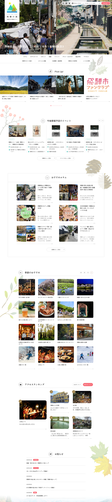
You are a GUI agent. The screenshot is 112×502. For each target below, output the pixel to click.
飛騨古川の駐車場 (72, 61)
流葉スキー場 (22, 295)
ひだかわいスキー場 (82, 295)
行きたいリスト (76, 3)
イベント (56, 57)
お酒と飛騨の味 (62, 295)
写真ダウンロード (63, 475)
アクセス (86, 57)
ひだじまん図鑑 (42, 61)
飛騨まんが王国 (54, 335)
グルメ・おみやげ (67, 57)
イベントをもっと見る (66, 158)
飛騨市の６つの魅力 (27, 61)
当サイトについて (19, 475)
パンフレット (48, 475)
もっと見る (56, 433)
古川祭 (75, 335)
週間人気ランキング (86, 314)
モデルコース (34, 57)
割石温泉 (52, 361)
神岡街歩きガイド (78, 361)
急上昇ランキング (72, 314)
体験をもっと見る (46, 158)
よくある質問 (86, 61)
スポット (43, 57)
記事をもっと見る (56, 248)
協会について (34, 475)
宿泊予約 (78, 57)
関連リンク (78, 475)
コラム (25, 57)
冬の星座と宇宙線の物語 (73, 142)
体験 (50, 57)
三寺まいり (41, 295)
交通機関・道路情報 (57, 61)
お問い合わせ (93, 475)
